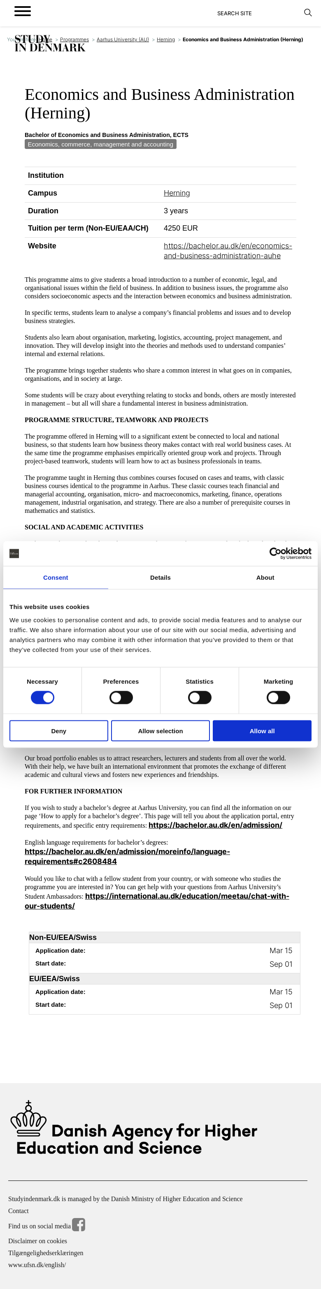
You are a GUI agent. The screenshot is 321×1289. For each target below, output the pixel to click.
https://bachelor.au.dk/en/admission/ (215, 825)
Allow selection (160, 730)
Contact (18, 1210)
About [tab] (265, 577)
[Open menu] (22, 11)
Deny (58, 730)
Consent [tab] (55, 577)
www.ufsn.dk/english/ (37, 1264)
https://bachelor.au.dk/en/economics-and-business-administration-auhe (228, 250)
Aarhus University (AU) (123, 39)
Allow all (262, 730)
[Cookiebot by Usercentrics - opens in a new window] (276, 554)
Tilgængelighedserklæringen (46, 1252)
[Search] (258, 13)
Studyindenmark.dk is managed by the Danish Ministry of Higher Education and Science (125, 1198)
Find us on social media (46, 1226)
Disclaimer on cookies (37, 1240)
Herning (166, 39)
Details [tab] (160, 577)
